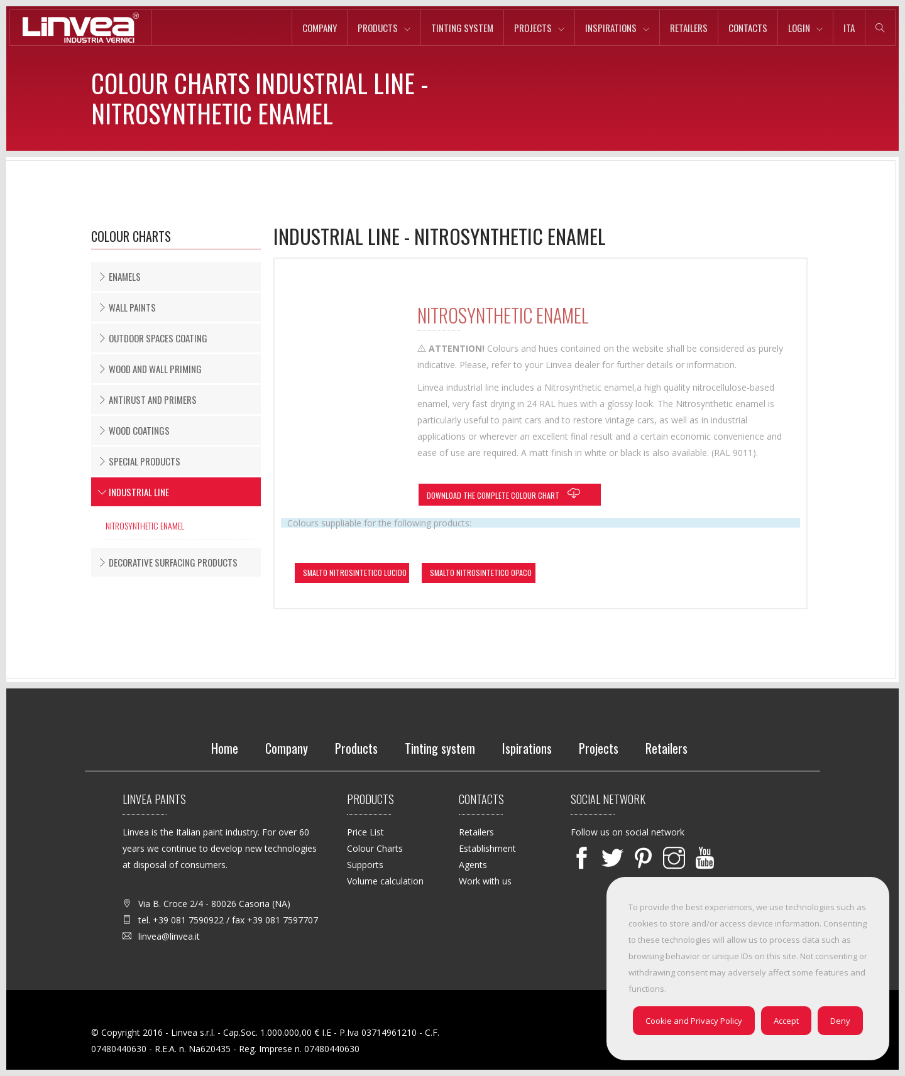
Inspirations (611, 28)
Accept (786, 1020)
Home (224, 748)
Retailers (689, 28)
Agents (473, 865)
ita (849, 28)
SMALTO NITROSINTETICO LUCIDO (355, 572)
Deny (840, 1020)
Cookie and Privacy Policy (693, 1020)
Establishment (487, 848)
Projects (533, 28)
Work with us (485, 881)
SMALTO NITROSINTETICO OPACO (481, 572)
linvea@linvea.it (169, 936)
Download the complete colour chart (506, 494)
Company (319, 28)
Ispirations (527, 748)
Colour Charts (375, 848)
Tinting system (462, 28)
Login (799, 28)
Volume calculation (385, 881)
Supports (365, 865)
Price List (365, 832)
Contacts (747, 28)
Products (378, 28)
